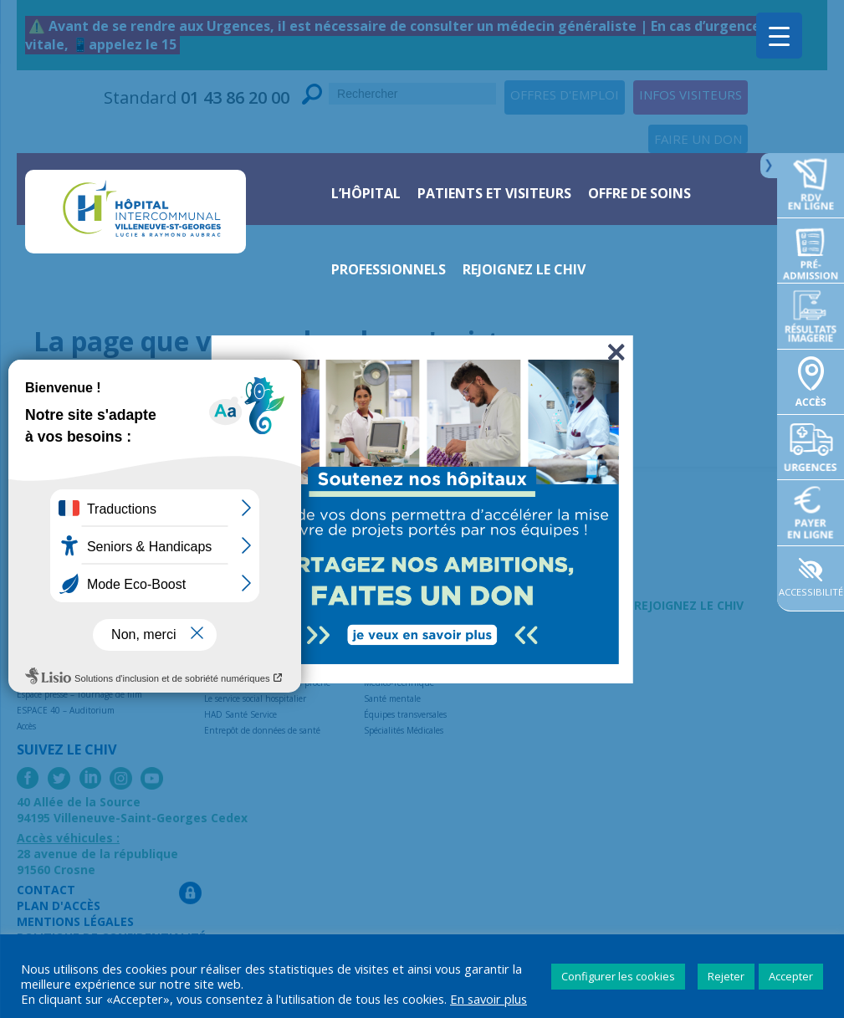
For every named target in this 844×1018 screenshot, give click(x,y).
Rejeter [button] (726, 976)
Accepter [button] (791, 976)
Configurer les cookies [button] (618, 976)
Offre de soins (639, 193)
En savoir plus (488, 998)
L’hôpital (366, 193)
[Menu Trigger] (779, 36)
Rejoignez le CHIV (524, 269)
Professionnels (388, 269)
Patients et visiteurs (494, 193)
